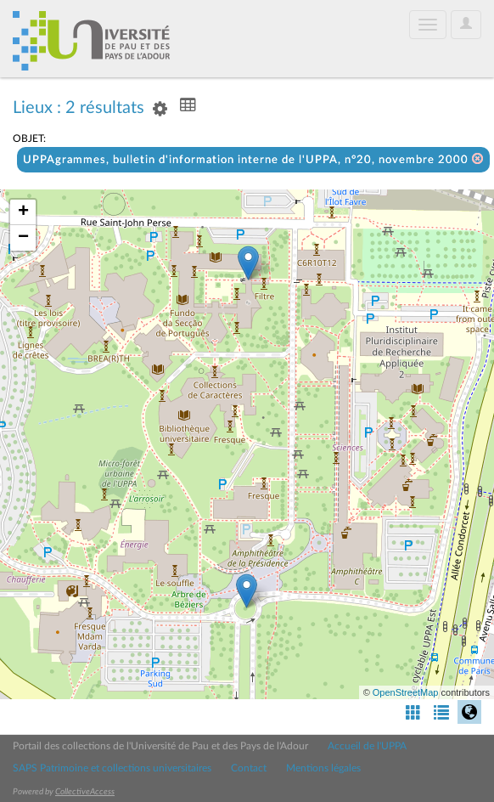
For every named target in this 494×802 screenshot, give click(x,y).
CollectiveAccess (85, 792)
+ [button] (23, 212)
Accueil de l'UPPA (367, 746)
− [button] (23, 238)
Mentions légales (323, 768)
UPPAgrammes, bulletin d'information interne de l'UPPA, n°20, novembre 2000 (253, 159)
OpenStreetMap (406, 692)
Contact (249, 768)
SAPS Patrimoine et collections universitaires (112, 768)
